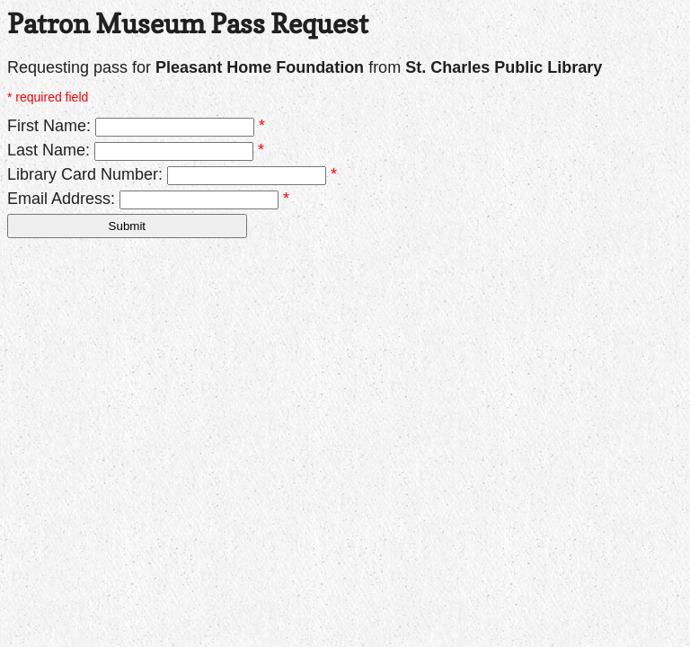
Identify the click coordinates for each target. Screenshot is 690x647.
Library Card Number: (85, 174)
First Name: (49, 126)
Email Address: (61, 199)
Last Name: (48, 150)
